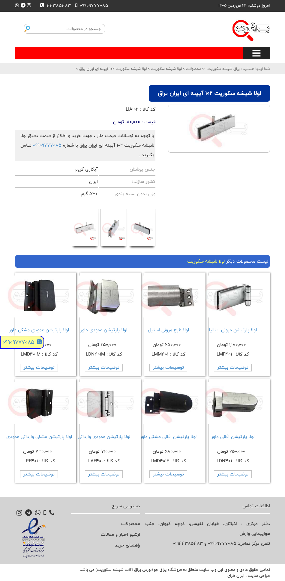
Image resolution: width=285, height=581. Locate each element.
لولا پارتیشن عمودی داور (103, 330)
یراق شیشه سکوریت (223, 68)
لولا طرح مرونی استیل (168, 330)
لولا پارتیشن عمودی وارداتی (104, 437)
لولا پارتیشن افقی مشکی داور (168, 437)
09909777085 (47, 145)
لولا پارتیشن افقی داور (232, 437)
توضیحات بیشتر (232, 367)
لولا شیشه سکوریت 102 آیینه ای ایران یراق (112, 68)
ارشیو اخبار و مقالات (120, 534)
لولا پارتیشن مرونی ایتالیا (233, 330)
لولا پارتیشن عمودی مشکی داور (39, 330)
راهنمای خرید (127, 545)
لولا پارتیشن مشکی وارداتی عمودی (39, 437)
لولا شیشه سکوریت (166, 68)
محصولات (193, 68)
